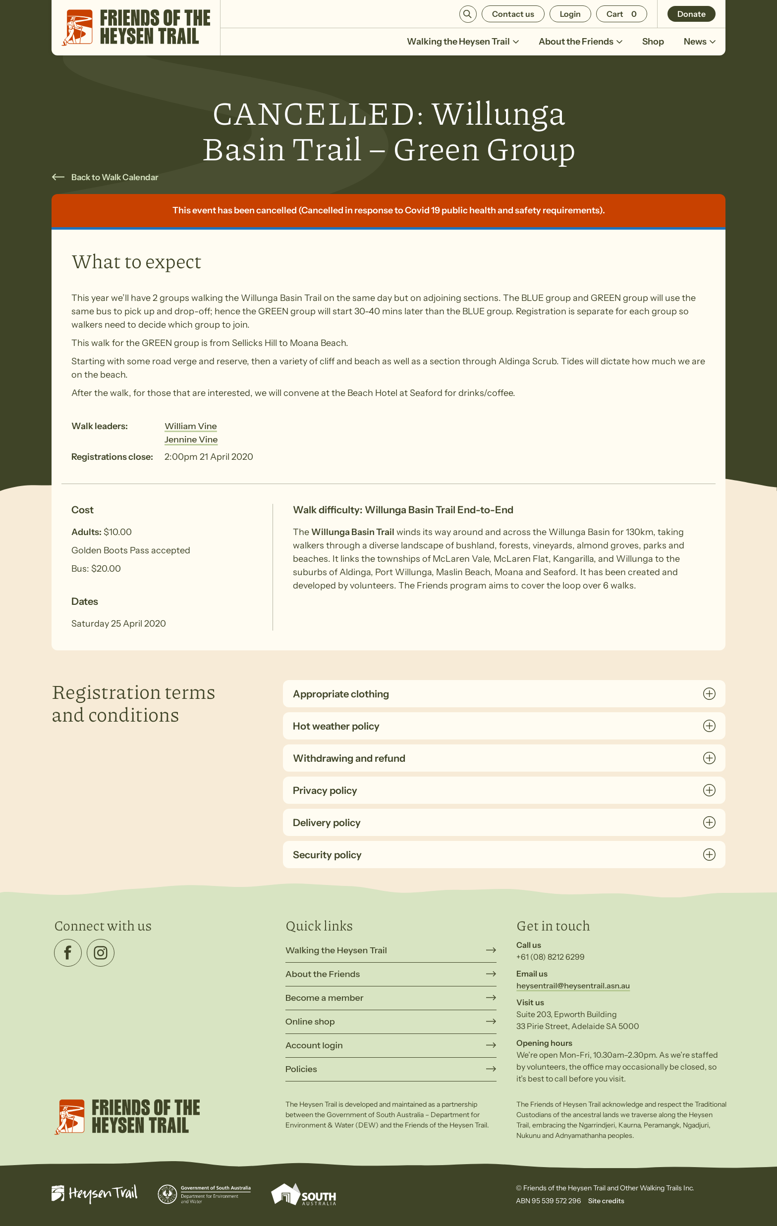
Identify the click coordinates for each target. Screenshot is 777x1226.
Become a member (324, 997)
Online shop (310, 1021)
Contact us (513, 14)
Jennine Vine (191, 439)
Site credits (606, 1200)
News (700, 41)
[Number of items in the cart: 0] (621, 13)
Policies (301, 1069)
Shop (653, 41)
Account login (314, 1045)
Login (570, 14)
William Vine (191, 426)
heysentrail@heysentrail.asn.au (573, 985)
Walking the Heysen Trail (463, 41)
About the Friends (580, 41)
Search (468, 14)
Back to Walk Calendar (115, 177)
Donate (691, 14)
